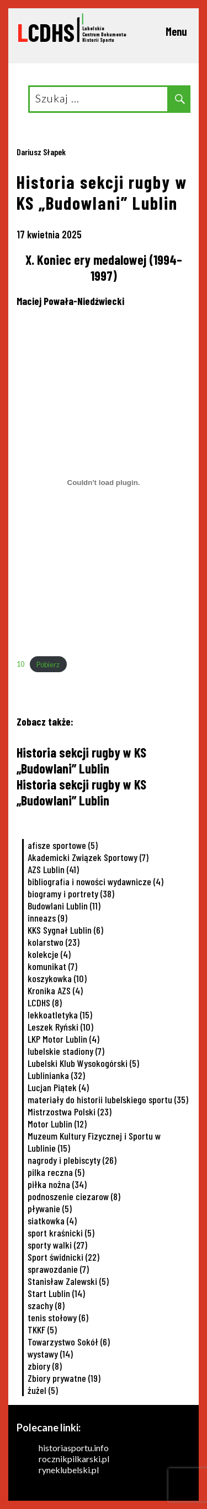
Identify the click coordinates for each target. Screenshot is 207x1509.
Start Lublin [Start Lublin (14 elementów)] (56, 1293)
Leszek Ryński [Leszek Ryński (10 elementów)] (60, 1027)
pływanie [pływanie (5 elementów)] (50, 1208)
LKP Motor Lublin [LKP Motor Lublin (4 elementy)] (63, 1039)
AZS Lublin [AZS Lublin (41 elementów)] (53, 869)
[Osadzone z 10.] (103, 482)
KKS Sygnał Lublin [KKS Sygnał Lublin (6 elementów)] (65, 930)
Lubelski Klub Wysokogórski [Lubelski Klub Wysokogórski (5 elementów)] (83, 1063)
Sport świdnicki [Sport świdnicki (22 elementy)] (63, 1257)
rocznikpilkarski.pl (74, 1458)
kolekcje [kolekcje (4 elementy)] (49, 954)
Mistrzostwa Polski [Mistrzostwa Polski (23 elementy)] (70, 1111)
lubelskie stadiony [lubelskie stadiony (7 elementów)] (66, 1051)
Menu (176, 31)
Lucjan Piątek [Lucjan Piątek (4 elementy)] (58, 1087)
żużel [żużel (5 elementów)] (43, 1390)
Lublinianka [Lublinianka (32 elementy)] (56, 1075)
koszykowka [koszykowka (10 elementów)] (57, 978)
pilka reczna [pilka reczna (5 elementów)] (56, 1172)
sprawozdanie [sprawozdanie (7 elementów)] (58, 1269)
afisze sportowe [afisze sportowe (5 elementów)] (63, 845)
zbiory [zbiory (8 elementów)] (45, 1366)
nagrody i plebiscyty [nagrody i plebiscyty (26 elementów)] (72, 1160)
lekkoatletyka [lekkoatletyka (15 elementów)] (60, 1015)
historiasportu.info (74, 1447)
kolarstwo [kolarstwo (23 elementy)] (53, 942)
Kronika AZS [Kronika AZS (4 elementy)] (55, 990)
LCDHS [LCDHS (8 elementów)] (45, 1002)
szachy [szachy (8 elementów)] (46, 1305)
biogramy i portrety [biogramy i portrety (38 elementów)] (71, 893)
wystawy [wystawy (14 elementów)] (50, 1354)
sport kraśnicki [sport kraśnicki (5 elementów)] (61, 1233)
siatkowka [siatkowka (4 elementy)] (52, 1220)
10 (20, 664)
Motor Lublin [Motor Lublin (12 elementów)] (57, 1124)
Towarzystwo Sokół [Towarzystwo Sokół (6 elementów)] (69, 1342)
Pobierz (48, 664)
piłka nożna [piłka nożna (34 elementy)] (57, 1184)
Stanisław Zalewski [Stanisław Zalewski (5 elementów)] (68, 1281)
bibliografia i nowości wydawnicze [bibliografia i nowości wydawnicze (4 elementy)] (95, 881)
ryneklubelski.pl (69, 1469)
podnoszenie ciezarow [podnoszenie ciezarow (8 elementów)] (74, 1196)
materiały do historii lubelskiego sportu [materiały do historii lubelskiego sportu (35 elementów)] (108, 1099)
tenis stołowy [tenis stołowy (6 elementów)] (58, 1317)
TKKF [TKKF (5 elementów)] (42, 1329)
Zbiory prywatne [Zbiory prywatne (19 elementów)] (64, 1378)
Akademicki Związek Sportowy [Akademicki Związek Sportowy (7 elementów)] (88, 857)
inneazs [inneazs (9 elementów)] (47, 918)
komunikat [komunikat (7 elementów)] (52, 966)
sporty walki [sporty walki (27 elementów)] (57, 1245)
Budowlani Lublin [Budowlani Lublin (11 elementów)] (64, 906)
